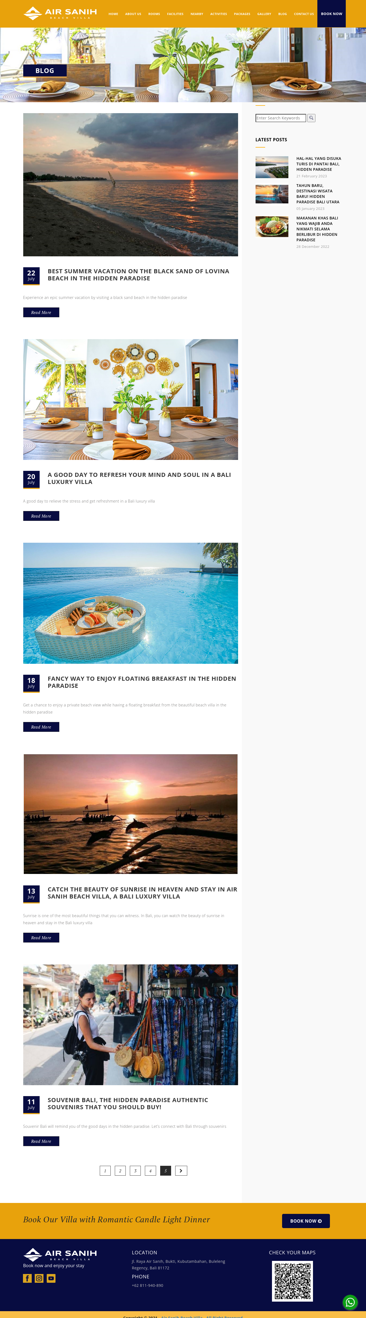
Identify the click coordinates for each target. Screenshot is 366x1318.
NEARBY (197, 14)
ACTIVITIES (218, 14)
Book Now (331, 13)
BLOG (282, 14)
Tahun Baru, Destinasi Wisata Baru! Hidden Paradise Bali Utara (318, 193)
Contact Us (304, 14)
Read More (41, 312)
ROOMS (154, 14)
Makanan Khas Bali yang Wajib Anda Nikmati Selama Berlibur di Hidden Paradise (317, 228)
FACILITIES (175, 14)
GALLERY (264, 14)
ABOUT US (133, 14)
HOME (113, 14)
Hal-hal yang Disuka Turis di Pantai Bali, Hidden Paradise (319, 164)
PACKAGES (242, 14)
